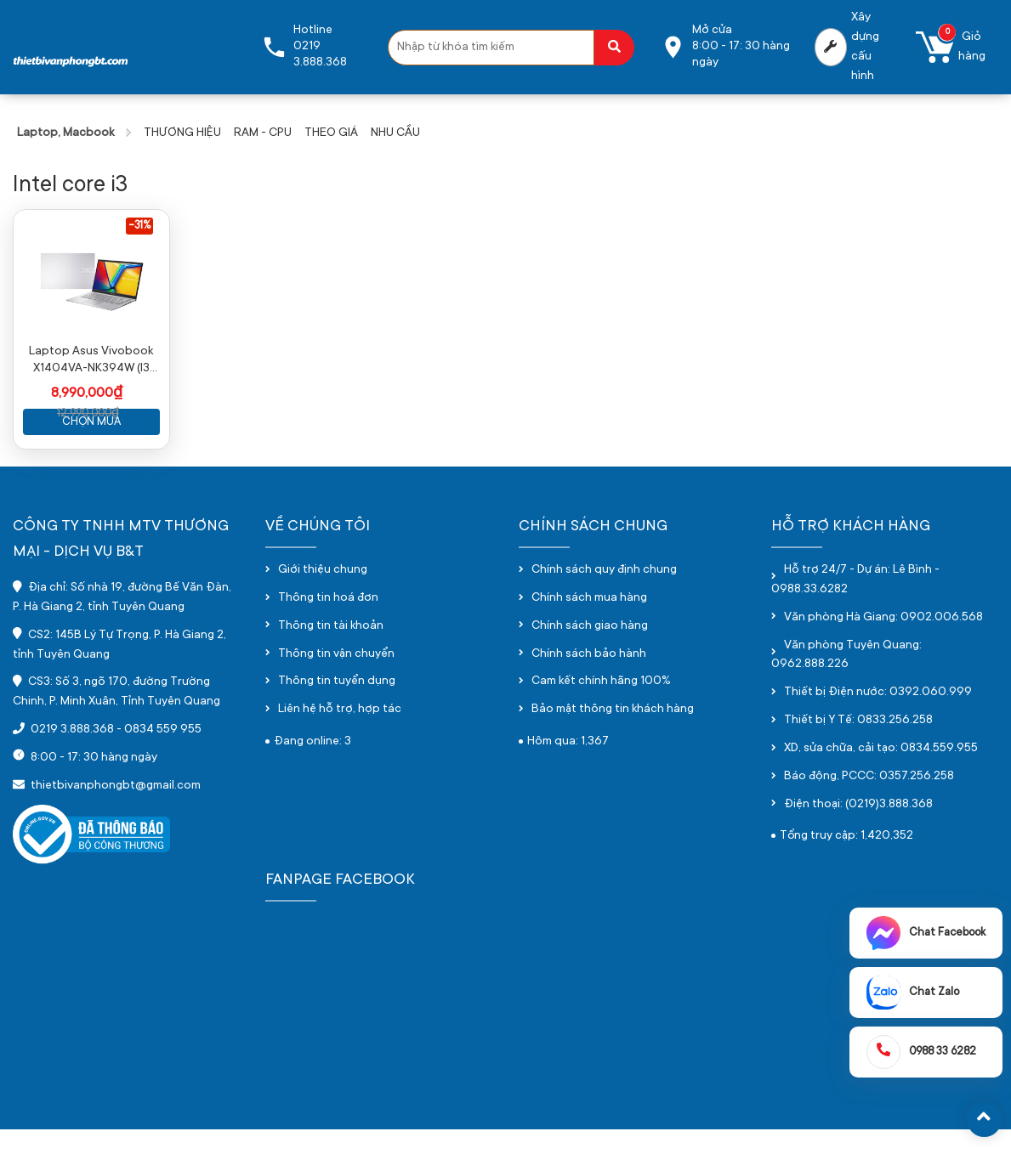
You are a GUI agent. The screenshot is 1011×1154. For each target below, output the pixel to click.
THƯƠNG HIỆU (182, 133)
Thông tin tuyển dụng (336, 707)
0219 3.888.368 (72, 754)
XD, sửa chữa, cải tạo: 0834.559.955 (881, 773)
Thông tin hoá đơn (328, 623)
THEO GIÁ (331, 133)
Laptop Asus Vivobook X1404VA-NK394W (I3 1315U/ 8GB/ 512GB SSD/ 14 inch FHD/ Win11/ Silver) (91, 386)
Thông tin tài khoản (330, 651)
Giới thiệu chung (322, 595)
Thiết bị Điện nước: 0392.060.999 (878, 718)
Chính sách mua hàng (589, 623)
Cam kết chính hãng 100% (601, 707)
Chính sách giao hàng (589, 651)
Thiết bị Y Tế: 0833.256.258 (858, 745)
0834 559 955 (163, 754)
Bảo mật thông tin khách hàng (612, 735)
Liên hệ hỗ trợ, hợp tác (339, 735)
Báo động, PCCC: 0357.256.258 (869, 801)
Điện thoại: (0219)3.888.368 (858, 829)
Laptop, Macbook (65, 133)
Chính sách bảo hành (588, 679)
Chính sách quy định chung (604, 595)
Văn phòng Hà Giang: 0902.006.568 (883, 642)
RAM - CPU (263, 133)
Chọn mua (91, 446)
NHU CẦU (395, 133)
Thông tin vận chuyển (336, 679)
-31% (139, 226)
